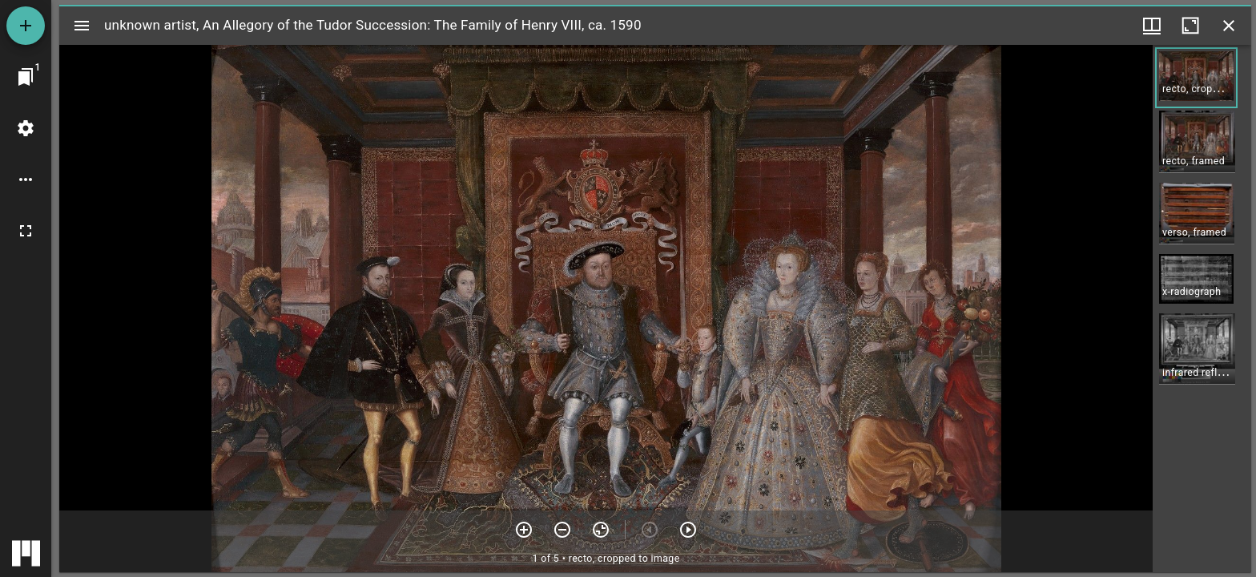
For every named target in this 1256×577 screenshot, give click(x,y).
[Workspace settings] (25, 128)
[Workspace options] (25, 179)
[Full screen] (25, 231)
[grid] (1202, 308)
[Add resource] (25, 25)
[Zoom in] (524, 529)
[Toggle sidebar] (81, 25)
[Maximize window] (1190, 25)
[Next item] (688, 529)
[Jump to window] (25, 77)
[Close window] (1229, 25)
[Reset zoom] (601, 529)
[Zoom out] (562, 529)
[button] (1196, 77)
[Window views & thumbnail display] (1152, 25)
